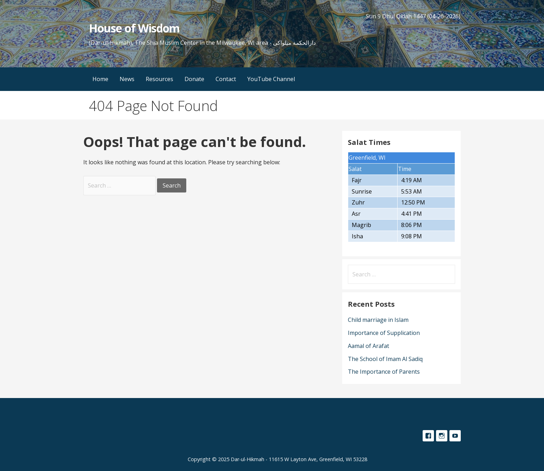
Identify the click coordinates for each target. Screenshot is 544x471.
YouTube (455, 435)
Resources (159, 79)
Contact (226, 79)
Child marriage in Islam (378, 320)
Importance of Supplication (384, 333)
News (127, 79)
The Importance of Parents (384, 371)
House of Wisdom (134, 28)
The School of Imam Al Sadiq (385, 359)
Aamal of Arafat (368, 346)
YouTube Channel (271, 79)
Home (100, 79)
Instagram (441, 435)
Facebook (428, 435)
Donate (194, 79)
